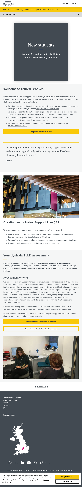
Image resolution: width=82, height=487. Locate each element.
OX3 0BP (6, 405)
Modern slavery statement (64, 470)
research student (51, 243)
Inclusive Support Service (36, 9)
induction (36, 123)
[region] (40, 480)
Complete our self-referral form (41, 132)
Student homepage (17, 9)
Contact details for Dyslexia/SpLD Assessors (41, 329)
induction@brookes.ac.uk (17, 126)
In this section (41, 14)
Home (5, 9)
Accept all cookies (67, 477)
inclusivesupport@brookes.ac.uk (20, 120)
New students (53, 9)
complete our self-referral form (47, 109)
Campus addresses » (11, 415)
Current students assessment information (41, 322)
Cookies (52, 470)
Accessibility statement (40, 470)
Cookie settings (67, 481)
